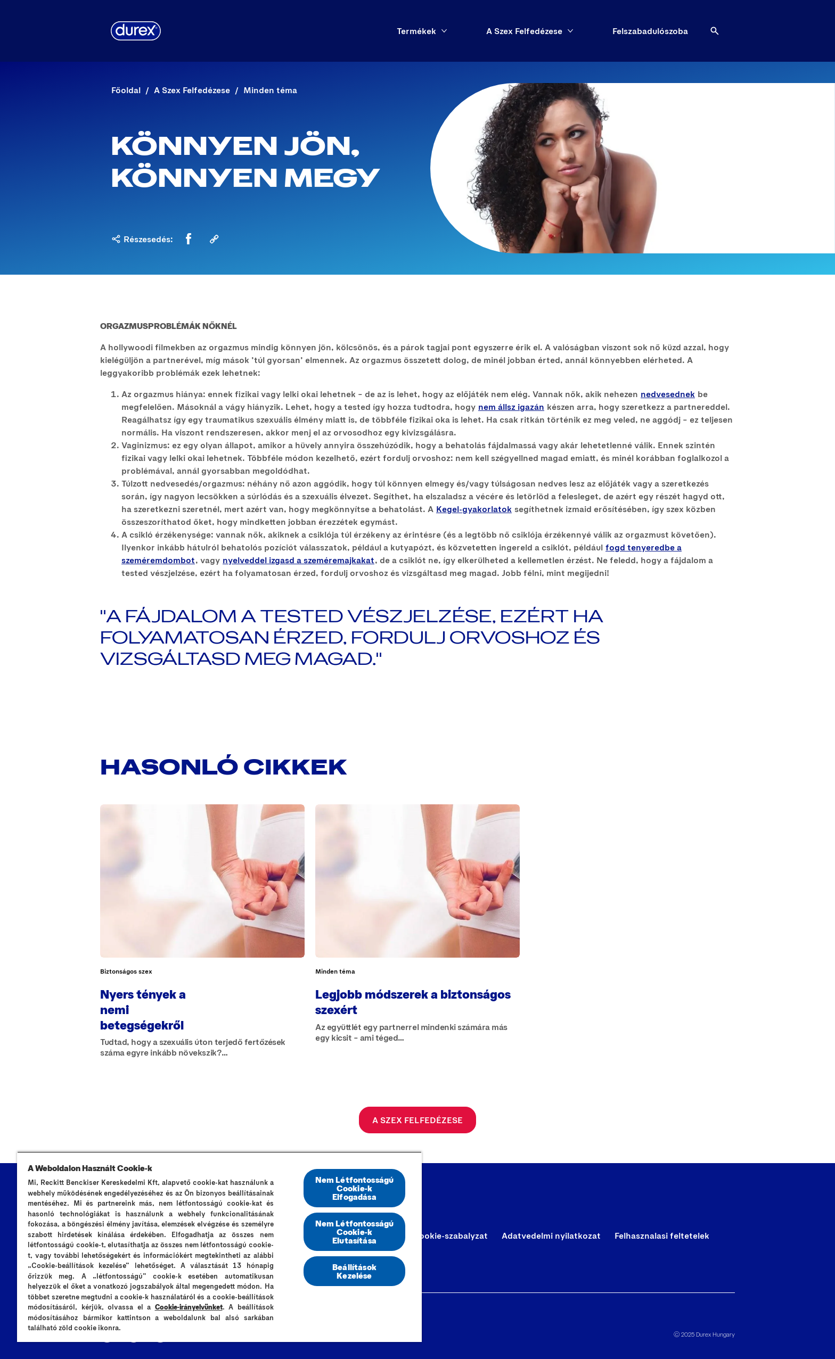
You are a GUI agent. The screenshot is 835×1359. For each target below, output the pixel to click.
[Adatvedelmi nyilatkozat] (551, 1235)
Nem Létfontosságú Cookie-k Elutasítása (354, 1231)
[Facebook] (188, 239)
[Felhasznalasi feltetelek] (662, 1235)
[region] (219, 1246)
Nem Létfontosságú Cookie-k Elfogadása (354, 1187)
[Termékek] (416, 30)
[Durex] (136, 30)
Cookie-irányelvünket (189, 1307)
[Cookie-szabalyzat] (450, 1235)
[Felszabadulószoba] (650, 30)
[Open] (714, 30)
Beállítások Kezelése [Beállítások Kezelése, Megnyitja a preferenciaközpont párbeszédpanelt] (354, 1271)
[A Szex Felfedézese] (524, 30)
